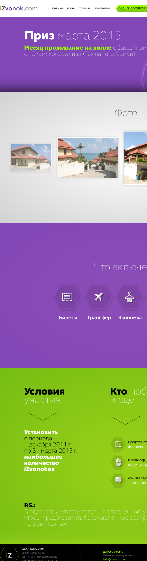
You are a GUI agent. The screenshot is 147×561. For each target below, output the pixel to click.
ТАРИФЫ (85, 9)
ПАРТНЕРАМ (103, 9)
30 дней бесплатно (133, 8)
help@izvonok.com (114, 559)
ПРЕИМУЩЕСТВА (63, 9)
